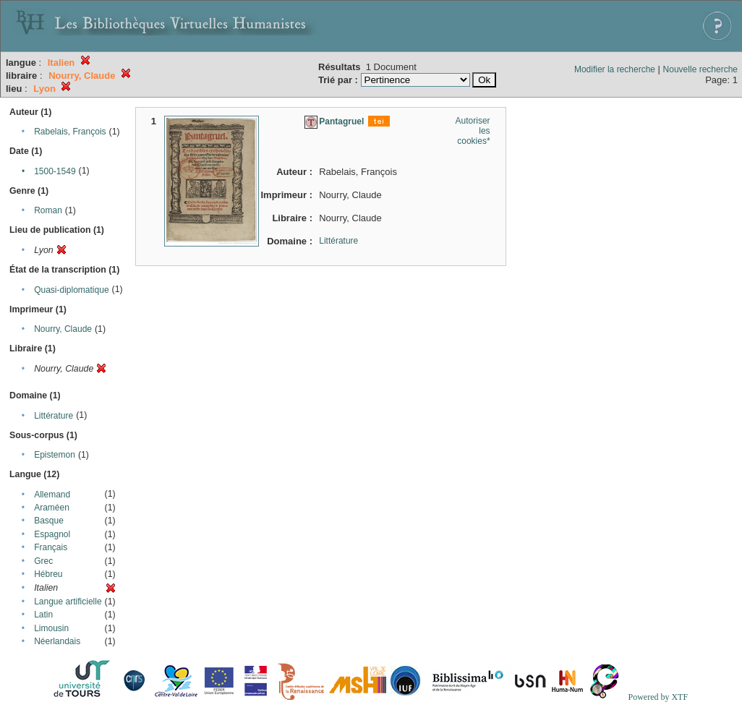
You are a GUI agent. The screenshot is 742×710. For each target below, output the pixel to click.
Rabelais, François (70, 132)
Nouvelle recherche (700, 69)
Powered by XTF (658, 697)
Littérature (53, 416)
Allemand (52, 494)
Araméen (51, 507)
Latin (43, 615)
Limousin (51, 628)
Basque (49, 521)
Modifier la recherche (614, 69)
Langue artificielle (67, 601)
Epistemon (54, 455)
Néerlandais (57, 641)
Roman (48, 210)
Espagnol (52, 534)
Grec (43, 561)
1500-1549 (54, 171)
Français (50, 547)
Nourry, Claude (63, 329)
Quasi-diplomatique (71, 290)
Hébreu (48, 574)
